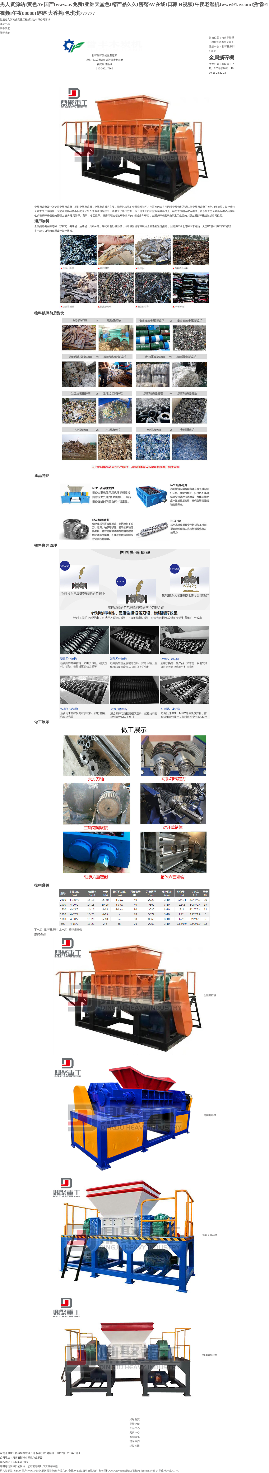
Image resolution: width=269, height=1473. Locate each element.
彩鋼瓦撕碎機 (134, 1235)
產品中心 (5, 24)
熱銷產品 (40, 934)
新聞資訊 (104, 77)
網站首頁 (13, 77)
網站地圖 (135, 1445)
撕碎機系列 (228, 46)
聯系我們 (5, 28)
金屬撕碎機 (134, 995)
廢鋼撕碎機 (75, 929)
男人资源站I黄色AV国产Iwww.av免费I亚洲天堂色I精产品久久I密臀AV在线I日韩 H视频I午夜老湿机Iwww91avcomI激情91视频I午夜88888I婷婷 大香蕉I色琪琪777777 (89, 1470)
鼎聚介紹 (36, 77)
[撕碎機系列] (51, 929)
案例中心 (81, 77)
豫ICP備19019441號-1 (68, 1453)
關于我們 (5, 32)
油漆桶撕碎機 (134, 1355)
